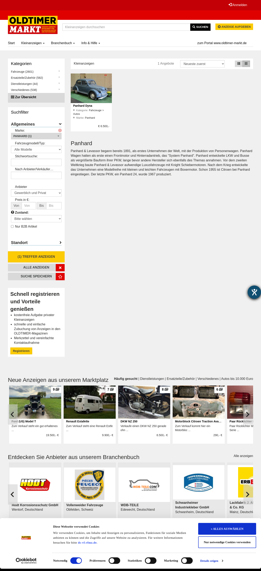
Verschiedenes (208, 378)
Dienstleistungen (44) (24, 83)
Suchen (200, 27)
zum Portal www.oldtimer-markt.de (222, 43)
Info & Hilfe (90, 43)
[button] (36, 136)
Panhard (90, 117)
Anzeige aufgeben (234, 26)
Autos (76, 113)
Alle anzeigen (243, 456)
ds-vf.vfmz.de (87, 544)
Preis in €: (22, 199)
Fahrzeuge (95, 110)
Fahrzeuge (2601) (22, 71)
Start (11, 43)
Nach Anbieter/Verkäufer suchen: (32, 169)
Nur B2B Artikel (24, 226)
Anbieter (21, 187)
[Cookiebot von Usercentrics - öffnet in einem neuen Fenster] (26, 563)
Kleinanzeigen (33, 43)
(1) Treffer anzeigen (36, 256)
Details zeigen (209, 563)
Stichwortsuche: (26, 156)
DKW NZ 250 (129, 421)
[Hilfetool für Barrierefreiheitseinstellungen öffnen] (254, 292)
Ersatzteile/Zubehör (181, 378)
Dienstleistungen (152, 378)
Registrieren (21, 351)
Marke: (20, 130)
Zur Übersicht (25, 97)
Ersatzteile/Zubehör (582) (27, 77)
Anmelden (237, 5)
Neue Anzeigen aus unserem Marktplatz (58, 380)
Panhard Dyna (82, 105)
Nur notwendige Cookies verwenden (227, 544)
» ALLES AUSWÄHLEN (227, 531)
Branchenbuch (63, 43)
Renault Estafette (77, 421)
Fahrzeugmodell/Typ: (30, 143)
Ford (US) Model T (24, 421)
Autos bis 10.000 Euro (237, 378)
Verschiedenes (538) (24, 90)
